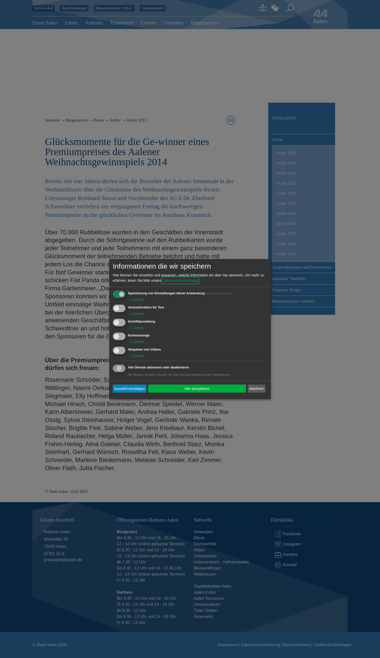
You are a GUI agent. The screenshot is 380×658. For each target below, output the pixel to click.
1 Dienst (136, 300)
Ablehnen (256, 388)
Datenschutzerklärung (180, 280)
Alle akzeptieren (197, 388)
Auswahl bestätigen (129, 388)
